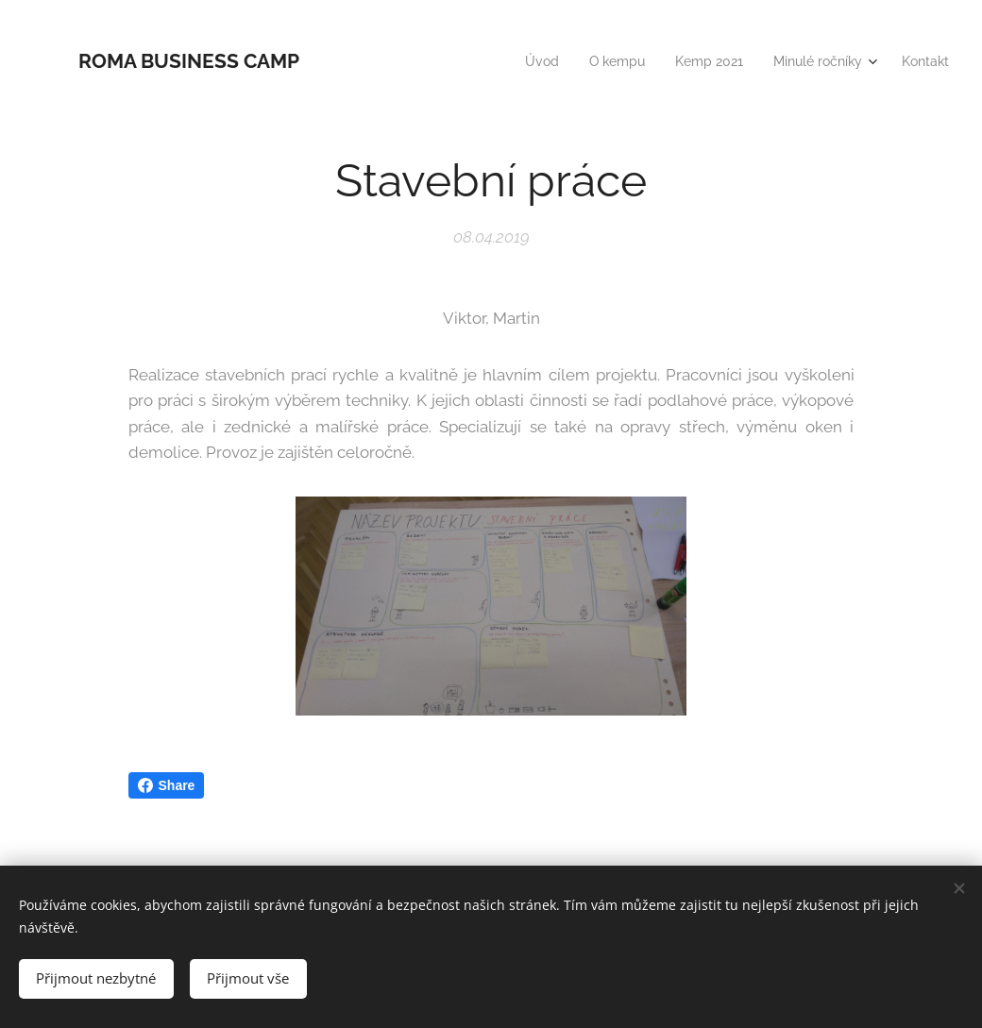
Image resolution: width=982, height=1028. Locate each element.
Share (166, 785)
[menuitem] (521, 61)
